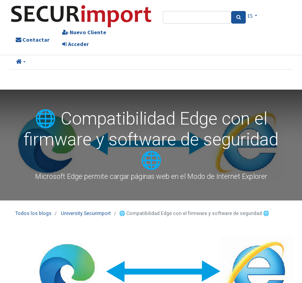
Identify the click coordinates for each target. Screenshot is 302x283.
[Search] (238, 17)
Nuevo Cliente (84, 32)
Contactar (33, 39)
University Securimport (86, 213)
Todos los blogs (33, 213)
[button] (20, 62)
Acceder (75, 44)
